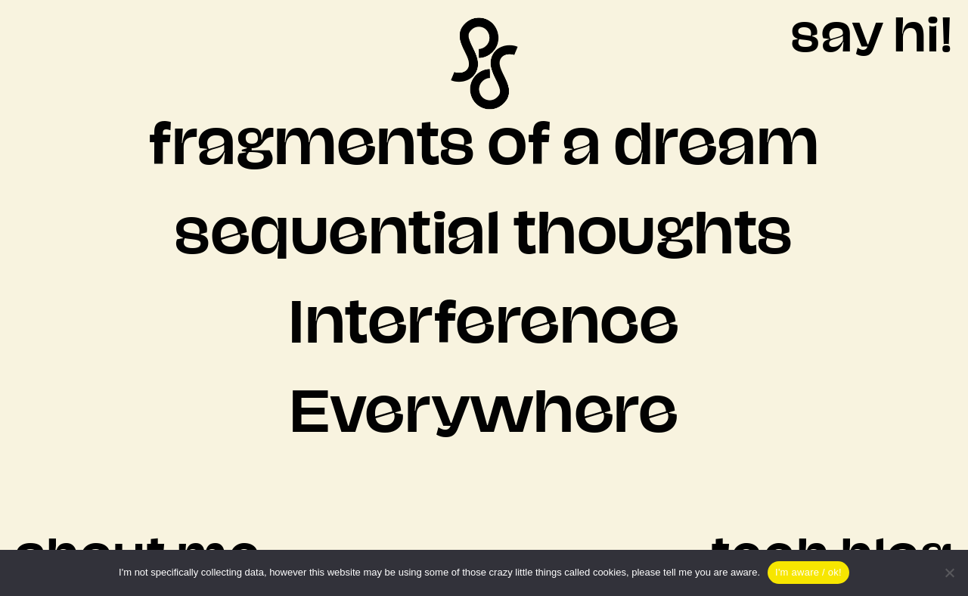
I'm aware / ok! (808, 572)
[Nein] (949, 572)
